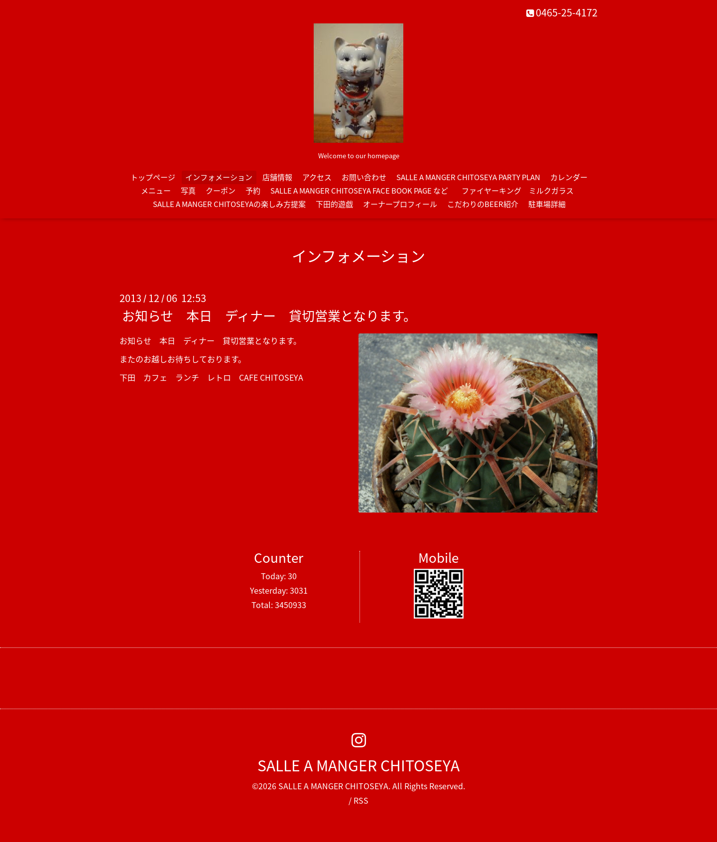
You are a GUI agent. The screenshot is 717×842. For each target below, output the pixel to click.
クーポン (221, 190)
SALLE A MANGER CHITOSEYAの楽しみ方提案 (229, 204)
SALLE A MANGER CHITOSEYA (358, 765)
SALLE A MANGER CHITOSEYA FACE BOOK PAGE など (359, 190)
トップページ (152, 177)
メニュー (156, 190)
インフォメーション (218, 177)
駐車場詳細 (547, 204)
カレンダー (569, 177)
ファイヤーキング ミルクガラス (521, 190)
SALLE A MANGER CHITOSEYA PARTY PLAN (468, 177)
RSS (361, 800)
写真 (188, 190)
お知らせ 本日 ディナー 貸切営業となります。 (269, 315)
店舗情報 (277, 177)
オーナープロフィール (400, 204)
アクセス (317, 177)
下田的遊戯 (334, 204)
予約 (252, 190)
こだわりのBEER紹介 (482, 204)
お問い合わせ (364, 177)
